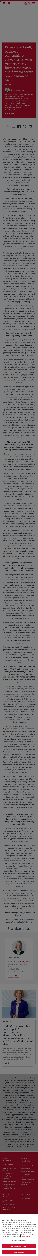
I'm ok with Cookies (19, 1252)
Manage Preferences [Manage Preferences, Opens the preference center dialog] (19, 1240)
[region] (19, 1235)
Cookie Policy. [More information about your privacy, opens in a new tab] (25, 1236)
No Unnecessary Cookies (19, 1246)
